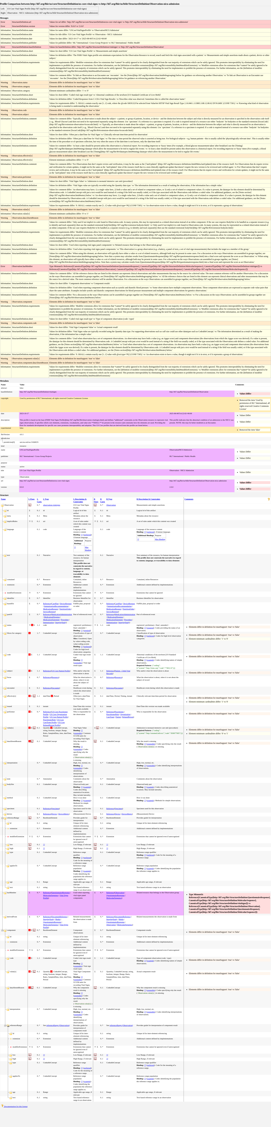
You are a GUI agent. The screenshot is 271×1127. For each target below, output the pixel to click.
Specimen (55, 808)
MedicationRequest (50, 609)
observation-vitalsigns (51, 505)
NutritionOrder (65, 609)
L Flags (31, 499)
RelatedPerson (127, 717)
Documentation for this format (14, 1106)
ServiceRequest (49, 612)
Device (54, 814)
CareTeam (110, 717)
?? (82, 535)
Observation (111, 505)
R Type (109, 499)
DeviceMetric (63, 814)
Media (57, 919)
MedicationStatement (51, 620)
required (87, 630)
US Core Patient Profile (61, 671)
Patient (118, 717)
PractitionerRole (49, 720)
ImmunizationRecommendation (56, 606)
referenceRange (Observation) (58, 1025)
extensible (78, 663)
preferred (87, 535)
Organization (125, 714)
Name (3, 499)
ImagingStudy (60, 622)
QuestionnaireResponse (61, 892)
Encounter (55, 688)
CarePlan (55, 603)
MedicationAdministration (62, 614)
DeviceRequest (66, 603)
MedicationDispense (52, 617)
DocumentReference (59, 917)
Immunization (48, 622)
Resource (55, 677)
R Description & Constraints (148, 499)
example (150, 660)
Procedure (65, 620)
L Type (46, 499)
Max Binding (160, 539)
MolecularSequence (50, 895)
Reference (47, 603)
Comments (189, 499)
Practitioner (119, 712)
